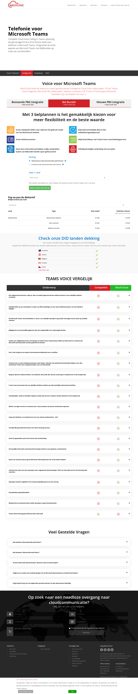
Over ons (94, 5)
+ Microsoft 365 (27, 103)
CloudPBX (13, 651)
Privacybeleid (76, 659)
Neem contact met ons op (120, 5)
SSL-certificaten (45, 649)
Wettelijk (74, 656)
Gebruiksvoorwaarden (79, 661)
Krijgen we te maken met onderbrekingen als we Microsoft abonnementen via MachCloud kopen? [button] (45, 573)
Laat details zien (25, 691)
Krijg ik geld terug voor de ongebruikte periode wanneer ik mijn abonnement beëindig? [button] (42, 583)
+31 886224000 (122, 677)
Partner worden (77, 663)
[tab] (70, 542)
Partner (104, 5)
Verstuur (86, 632)
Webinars (75, 666)
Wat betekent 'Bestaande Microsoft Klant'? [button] (27, 542)
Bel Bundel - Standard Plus (39, 631)
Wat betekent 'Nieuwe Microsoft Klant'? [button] (26, 552)
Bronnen (83, 5)
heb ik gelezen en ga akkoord (86, 628)
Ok (72, 691)
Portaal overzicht (77, 649)
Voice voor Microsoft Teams (18, 654)
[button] (13, 72)
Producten (72, 5)
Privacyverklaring (77, 628)
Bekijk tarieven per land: (17, 200)
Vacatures (75, 654)
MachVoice (13, 656)
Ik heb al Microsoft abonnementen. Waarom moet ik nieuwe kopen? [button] (35, 563)
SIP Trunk (13, 649)
